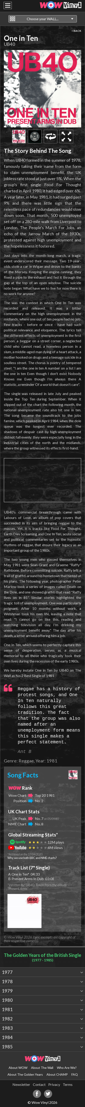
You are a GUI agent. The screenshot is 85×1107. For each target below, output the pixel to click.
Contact (39, 1084)
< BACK (76, 30)
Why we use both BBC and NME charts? (32, 858)
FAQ (74, 1074)
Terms (68, 1084)
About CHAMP (57, 1074)
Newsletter (21, 1084)
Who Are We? (67, 1068)
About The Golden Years (25, 1074)
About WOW (18, 1068)
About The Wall (42, 1068)
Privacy (54, 1084)
